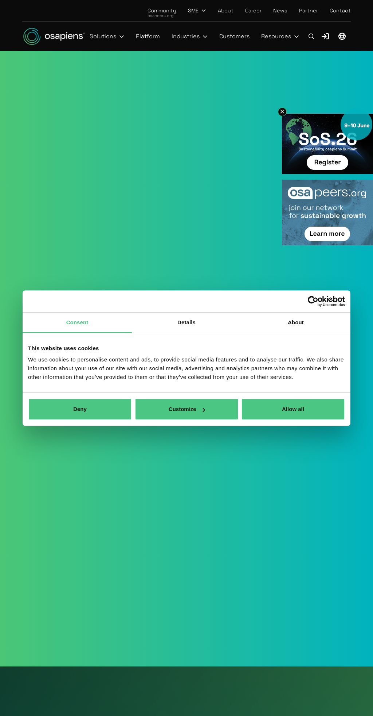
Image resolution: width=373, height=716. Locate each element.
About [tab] (296, 322)
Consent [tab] (77, 322)
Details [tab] (186, 322)
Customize (187, 409)
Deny (80, 409)
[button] (197, 10)
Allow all (293, 409)
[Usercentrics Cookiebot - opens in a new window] (313, 301)
